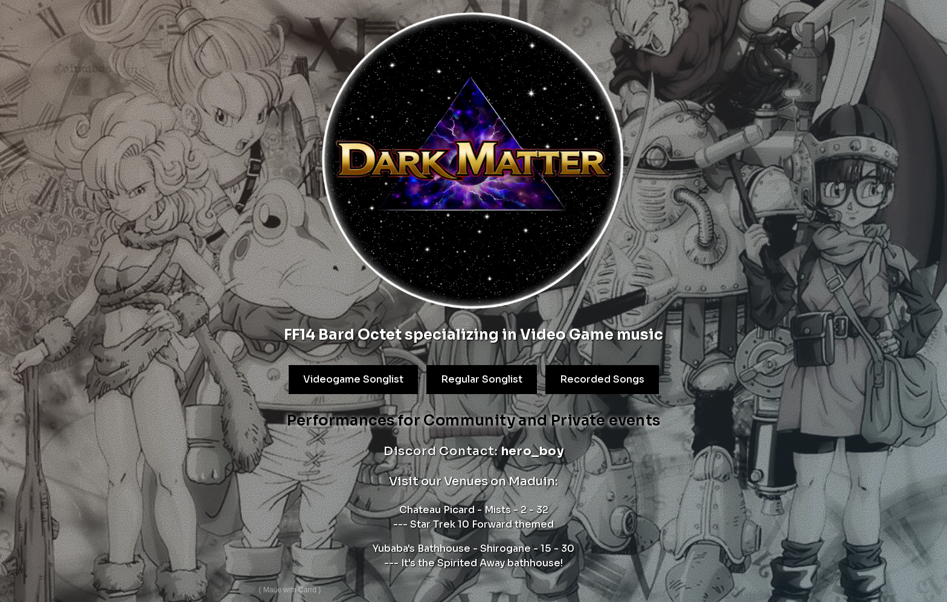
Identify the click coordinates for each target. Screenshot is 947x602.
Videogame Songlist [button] (353, 380)
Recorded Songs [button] (601, 379)
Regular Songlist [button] (481, 379)
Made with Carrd (289, 590)
